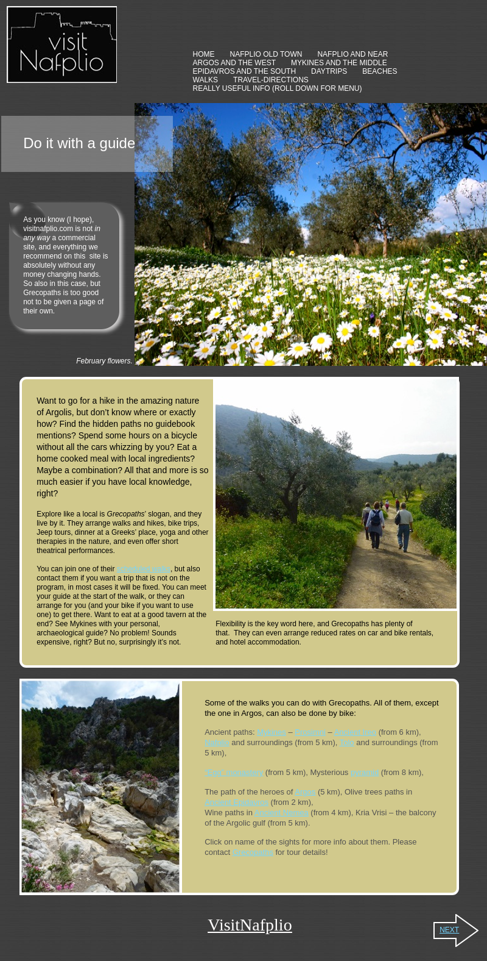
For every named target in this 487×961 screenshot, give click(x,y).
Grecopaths (253, 852)
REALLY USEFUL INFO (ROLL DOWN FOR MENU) (277, 88)
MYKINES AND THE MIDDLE (339, 63)
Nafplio (217, 742)
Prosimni (310, 732)
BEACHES (379, 71)
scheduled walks (143, 569)
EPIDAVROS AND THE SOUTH (244, 71)
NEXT (449, 930)
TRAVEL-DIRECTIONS (271, 80)
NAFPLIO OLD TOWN (266, 54)
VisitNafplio (250, 924)
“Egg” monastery (234, 772)
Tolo (347, 742)
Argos (305, 791)
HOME (204, 54)
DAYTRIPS (329, 71)
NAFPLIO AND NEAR (352, 54)
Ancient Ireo (355, 732)
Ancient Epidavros (236, 802)
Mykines (271, 732)
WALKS (206, 80)
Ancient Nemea (281, 812)
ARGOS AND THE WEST (234, 63)
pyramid (365, 772)
